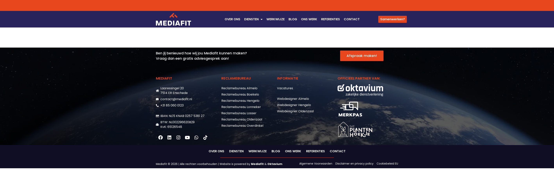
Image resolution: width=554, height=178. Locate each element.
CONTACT (352, 19)
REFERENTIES (330, 19)
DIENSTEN (253, 19)
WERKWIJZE (275, 19)
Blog (293, 19)
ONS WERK (309, 19)
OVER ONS (232, 19)
